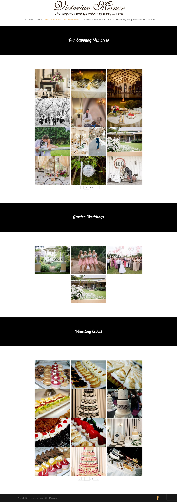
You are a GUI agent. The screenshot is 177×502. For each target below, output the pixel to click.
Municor (53, 498)
